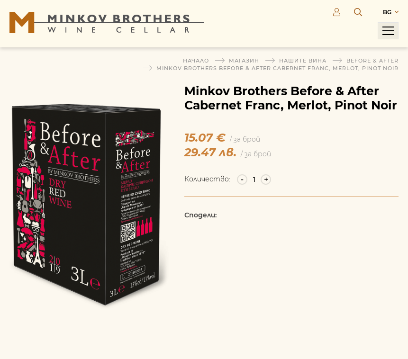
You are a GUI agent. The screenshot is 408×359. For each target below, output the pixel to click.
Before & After (372, 60)
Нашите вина (302, 60)
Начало (196, 60)
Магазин (244, 60)
